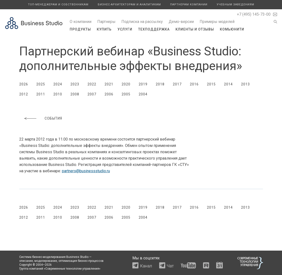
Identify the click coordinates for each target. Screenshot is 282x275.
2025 (40, 84)
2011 (40, 94)
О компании (80, 21)
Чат (170, 265)
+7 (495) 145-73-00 (254, 14)
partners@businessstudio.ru (86, 171)
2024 (57, 84)
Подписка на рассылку (142, 21)
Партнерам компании (188, 4)
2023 (74, 84)
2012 (23, 94)
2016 (194, 84)
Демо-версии (181, 21)
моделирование (45, 261)
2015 (211, 84)
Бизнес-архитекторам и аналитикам (129, 4)
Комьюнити (232, 29)
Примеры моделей (217, 21)
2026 (23, 84)
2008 (74, 94)
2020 (126, 84)
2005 (126, 94)
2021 (109, 84)
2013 (245, 84)
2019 (143, 84)
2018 (160, 84)
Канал (146, 265)
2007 (92, 94)
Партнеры (106, 21)
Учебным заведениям (235, 4)
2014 (228, 84)
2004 (143, 94)
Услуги (124, 29)
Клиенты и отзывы (194, 29)
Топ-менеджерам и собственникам (58, 4)
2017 (177, 84)
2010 (57, 94)
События (53, 118)
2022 (92, 84)
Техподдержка (154, 29)
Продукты (80, 29)
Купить (104, 29)
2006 (109, 94)
